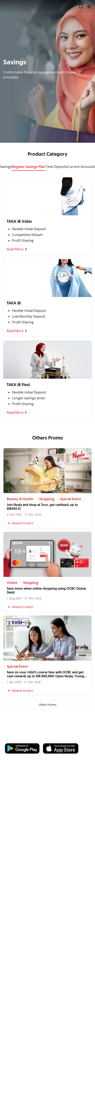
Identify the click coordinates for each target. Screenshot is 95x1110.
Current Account (80, 166)
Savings (6, 166)
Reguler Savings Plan (28, 166)
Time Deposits (56, 166)
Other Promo (47, 705)
